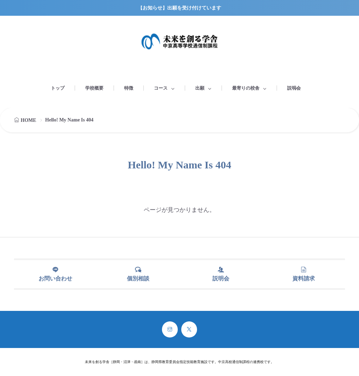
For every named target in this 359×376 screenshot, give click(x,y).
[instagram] (170, 329)
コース (161, 88)
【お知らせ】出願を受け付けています (179, 8)
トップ (58, 88)
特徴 (128, 88)
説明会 (294, 88)
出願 (199, 88)
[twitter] (189, 329)
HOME (28, 120)
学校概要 (94, 88)
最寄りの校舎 (245, 88)
